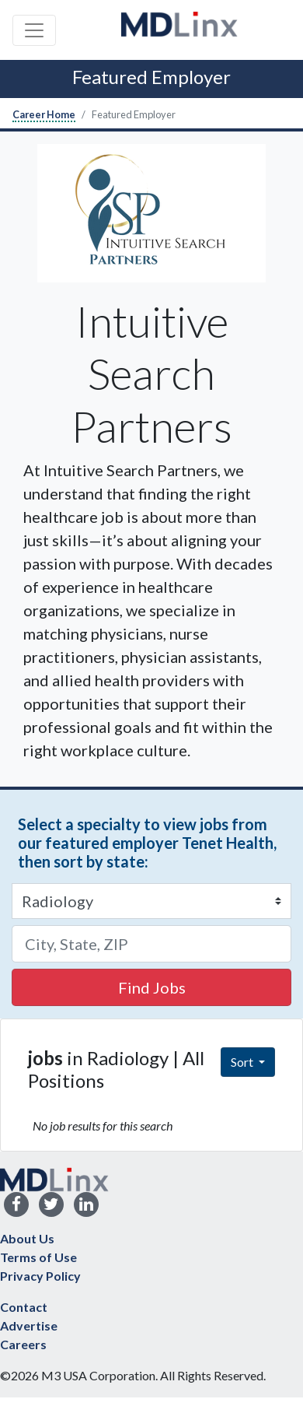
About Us (27, 1238)
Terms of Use (38, 1257)
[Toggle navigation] (34, 30)
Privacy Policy (40, 1275)
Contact (23, 1306)
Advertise (28, 1325)
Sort (243, 1061)
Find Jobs (152, 987)
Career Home (43, 114)
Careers (23, 1344)
